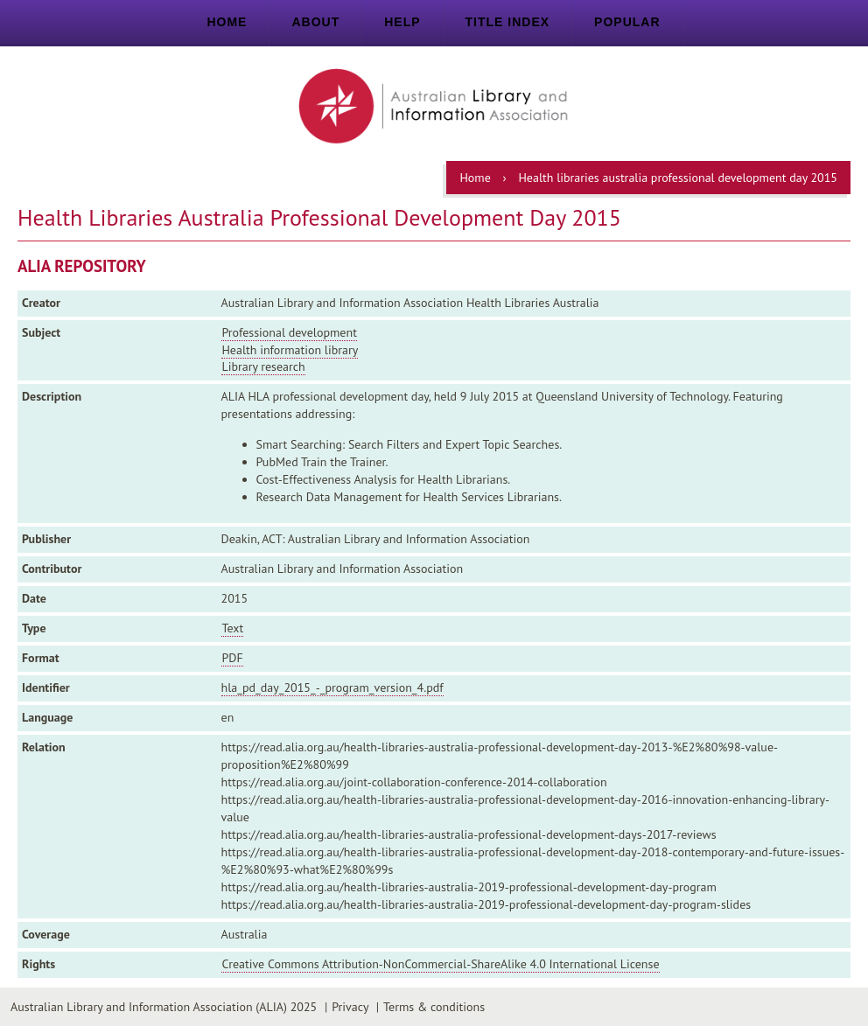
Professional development (288, 332)
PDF (231, 658)
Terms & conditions (434, 1007)
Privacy (350, 1007)
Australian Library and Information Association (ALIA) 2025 (163, 1007)
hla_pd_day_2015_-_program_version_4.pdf (332, 687)
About (315, 22)
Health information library (289, 350)
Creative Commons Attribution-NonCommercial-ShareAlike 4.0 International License (440, 964)
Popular (627, 22)
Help (402, 22)
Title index (508, 22)
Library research (262, 366)
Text (232, 628)
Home (226, 22)
